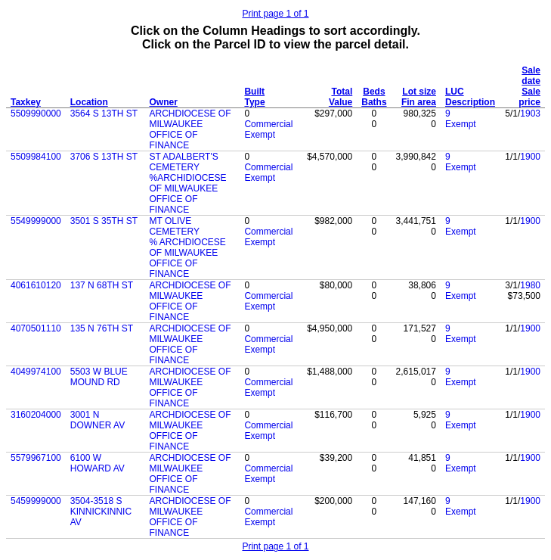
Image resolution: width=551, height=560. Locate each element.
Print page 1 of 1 (275, 13)
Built (254, 91)
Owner (163, 102)
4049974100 (36, 371)
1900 (530, 156)
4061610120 (36, 285)
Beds (374, 91)
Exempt (460, 124)
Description (470, 102)
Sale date (531, 75)
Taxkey (26, 102)
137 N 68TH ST (101, 285)
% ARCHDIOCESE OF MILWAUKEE (187, 247)
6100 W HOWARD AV (97, 463)
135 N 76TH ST (101, 328)
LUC (454, 91)
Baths (373, 102)
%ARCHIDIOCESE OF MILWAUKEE (187, 183)
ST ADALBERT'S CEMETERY (183, 162)
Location (89, 102)
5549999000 (36, 221)
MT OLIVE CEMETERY (174, 226)
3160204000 (36, 414)
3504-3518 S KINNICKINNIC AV (101, 511)
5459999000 (36, 501)
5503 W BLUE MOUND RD (99, 376)
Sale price (529, 96)
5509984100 (36, 156)
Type (254, 102)
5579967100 (36, 458)
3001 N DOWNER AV (97, 420)
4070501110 (36, 328)
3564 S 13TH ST (104, 113)
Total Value (340, 96)
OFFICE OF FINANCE (173, 140)
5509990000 (36, 113)
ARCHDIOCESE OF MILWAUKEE (190, 118)
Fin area (418, 102)
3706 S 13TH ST (104, 156)
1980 (530, 285)
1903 (530, 113)
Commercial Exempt (268, 129)
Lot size (419, 91)
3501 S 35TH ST (104, 221)
